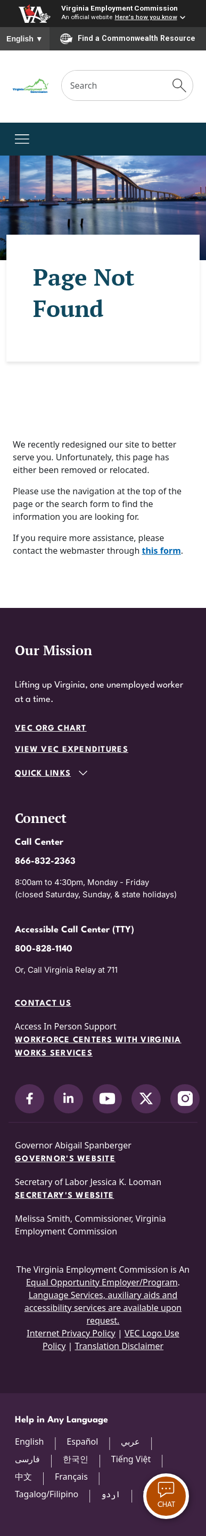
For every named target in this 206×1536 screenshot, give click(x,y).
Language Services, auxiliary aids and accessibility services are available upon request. (103, 1307)
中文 (23, 1476)
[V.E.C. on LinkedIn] (68, 1098)
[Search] (114, 85)
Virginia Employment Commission (119, 8)
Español (82, 1441)
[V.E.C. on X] (146, 1098)
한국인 (75, 1459)
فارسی (27, 1459)
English (24, 39)
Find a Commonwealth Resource (127, 38)
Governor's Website (65, 1159)
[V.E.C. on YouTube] (107, 1098)
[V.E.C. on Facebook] (29, 1098)
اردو (110, 1494)
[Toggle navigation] (22, 139)
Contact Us (43, 1004)
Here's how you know (146, 17)
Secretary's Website (64, 1196)
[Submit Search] (179, 85)
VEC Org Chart (51, 729)
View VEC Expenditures (71, 750)
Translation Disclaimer (119, 1346)
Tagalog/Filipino (46, 1494)
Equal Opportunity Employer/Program (102, 1282)
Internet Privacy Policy (71, 1333)
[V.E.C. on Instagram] (185, 1098)
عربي (130, 1441)
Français (71, 1476)
